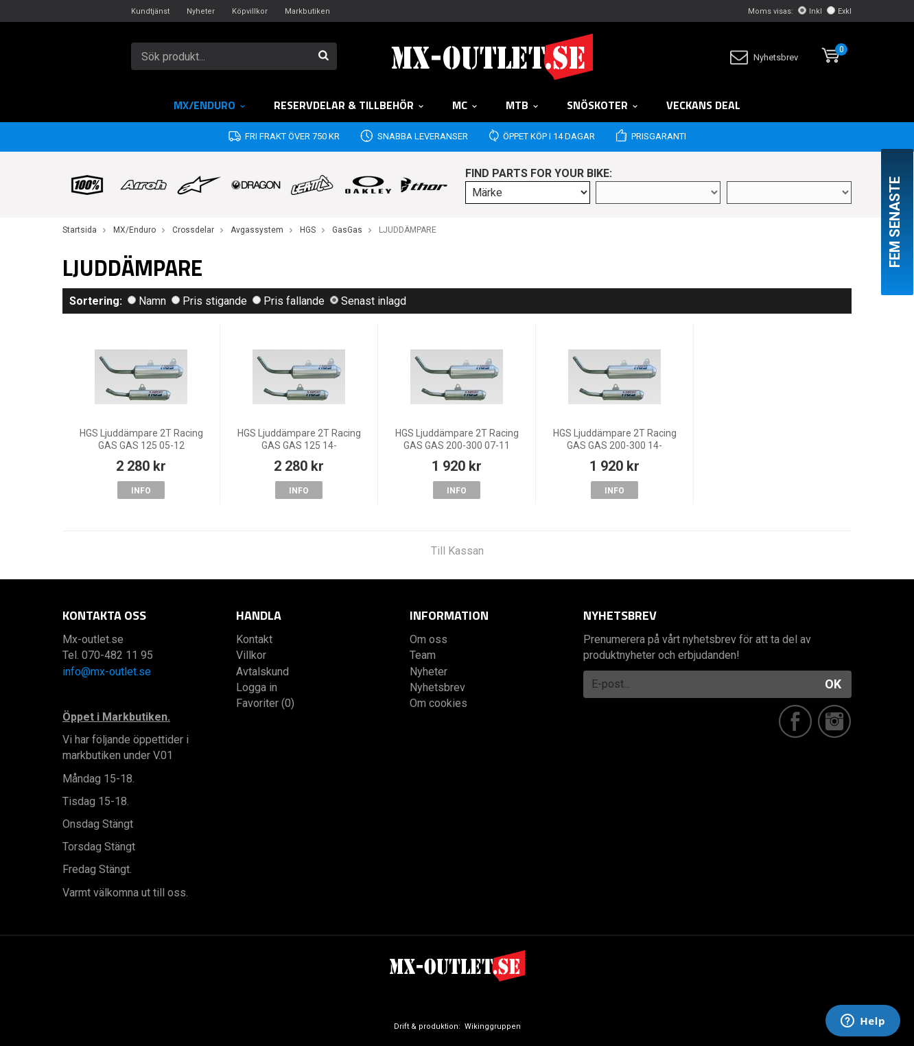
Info (141, 491)
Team (423, 655)
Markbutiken (307, 11)
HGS (308, 230)
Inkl (810, 11)
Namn (147, 300)
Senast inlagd (368, 300)
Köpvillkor (250, 11)
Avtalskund (262, 671)
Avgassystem (257, 230)
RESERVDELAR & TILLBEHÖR (349, 105)
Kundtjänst (150, 11)
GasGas (347, 230)
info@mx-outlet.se (106, 671)
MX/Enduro (210, 105)
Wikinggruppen (493, 1026)
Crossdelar (193, 230)
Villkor (251, 655)
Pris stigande (209, 300)
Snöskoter (603, 105)
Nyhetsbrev (764, 57)
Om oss (428, 639)
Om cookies (438, 703)
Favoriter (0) (265, 703)
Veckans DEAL (703, 105)
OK (833, 684)
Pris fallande (289, 300)
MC (465, 105)
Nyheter (201, 11)
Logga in (256, 687)
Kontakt (254, 639)
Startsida (79, 230)
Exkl (839, 11)
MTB (522, 105)
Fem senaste (895, 222)
